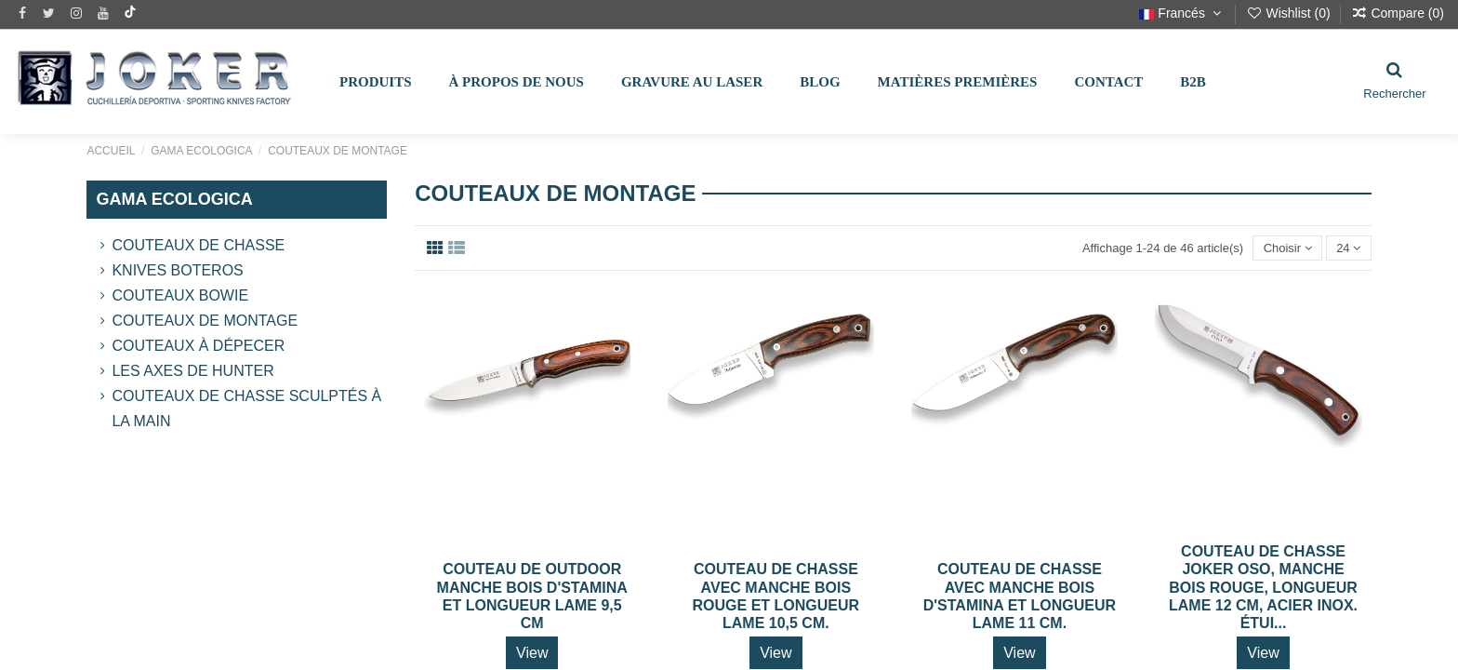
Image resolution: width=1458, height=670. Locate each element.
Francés (1182, 13)
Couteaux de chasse (198, 245)
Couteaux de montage (205, 320)
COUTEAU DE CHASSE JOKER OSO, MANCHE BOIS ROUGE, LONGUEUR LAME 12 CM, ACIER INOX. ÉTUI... (1263, 587)
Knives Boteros (177, 270)
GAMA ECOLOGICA (174, 199)
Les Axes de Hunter (192, 371)
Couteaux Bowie (180, 295)
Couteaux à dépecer (198, 346)
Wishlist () (1290, 13)
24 (1348, 248)
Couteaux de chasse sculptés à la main (246, 408)
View (532, 653)
